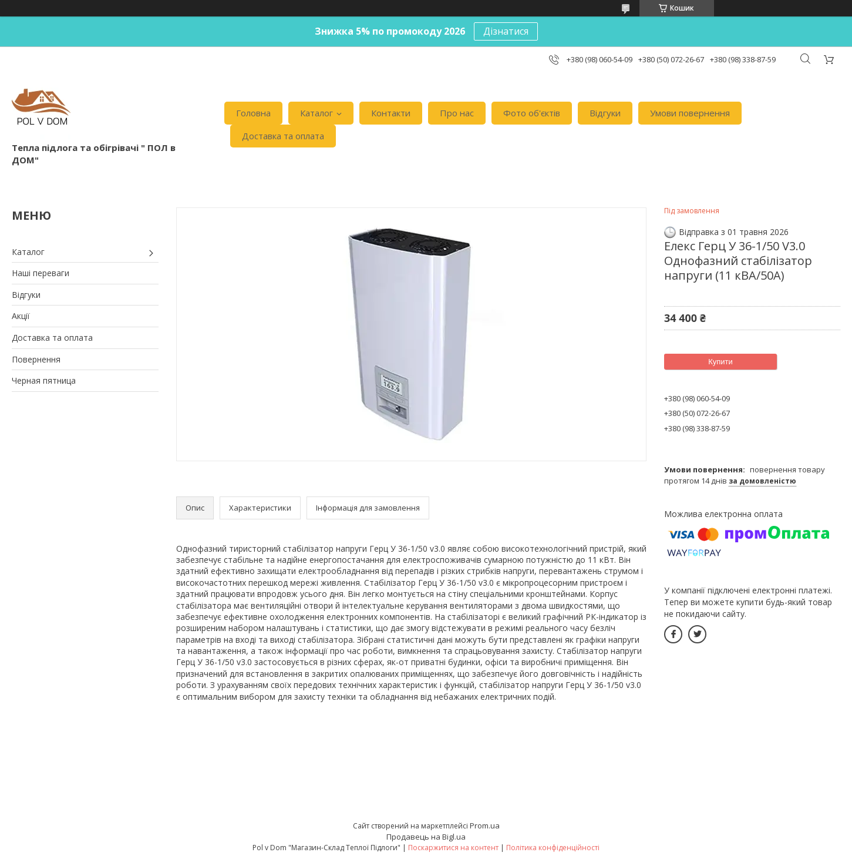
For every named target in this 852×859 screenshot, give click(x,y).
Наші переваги (40, 272)
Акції (21, 315)
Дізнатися (505, 31)
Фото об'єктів (531, 113)
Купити (720, 361)
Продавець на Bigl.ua (426, 836)
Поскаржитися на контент (453, 848)
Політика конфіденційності (553, 848)
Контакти (390, 113)
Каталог (316, 113)
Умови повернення (690, 113)
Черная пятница (44, 380)
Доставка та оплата (283, 136)
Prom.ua (485, 825)
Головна (253, 113)
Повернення (36, 359)
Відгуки (605, 113)
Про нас (457, 113)
